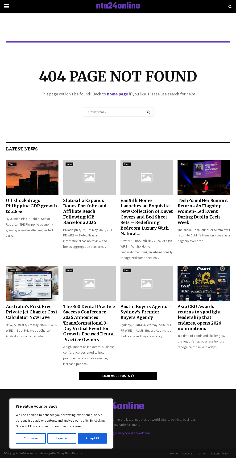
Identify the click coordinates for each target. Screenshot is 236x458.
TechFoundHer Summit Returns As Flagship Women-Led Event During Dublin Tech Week (203, 211)
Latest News (22, 149)
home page (117, 94)
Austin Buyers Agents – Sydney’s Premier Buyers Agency (146, 312)
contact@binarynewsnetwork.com (126, 433)
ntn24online (118, 6)
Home (174, 453)
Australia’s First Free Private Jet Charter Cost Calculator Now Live (31, 312)
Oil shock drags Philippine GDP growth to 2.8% (31, 206)
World (12, 164)
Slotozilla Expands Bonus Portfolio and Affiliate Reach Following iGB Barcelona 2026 (85, 211)
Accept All (92, 438)
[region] (61, 424)
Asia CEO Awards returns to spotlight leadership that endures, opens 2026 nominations (199, 317)
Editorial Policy (220, 453)
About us (187, 453)
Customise (30, 438)
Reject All (61, 438)
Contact (202, 453)
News (69, 164)
